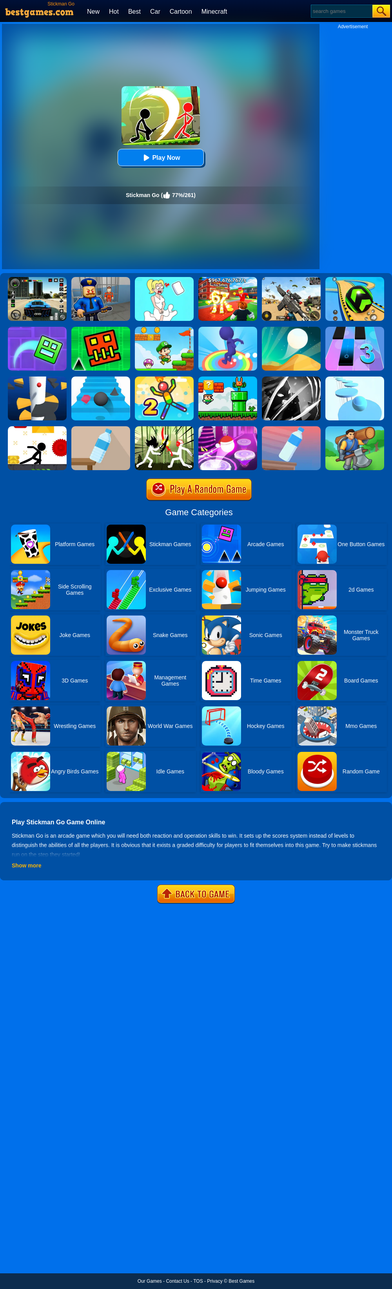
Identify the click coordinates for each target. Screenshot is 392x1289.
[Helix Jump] (37, 379)
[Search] (341, 11)
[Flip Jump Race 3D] (227, 329)
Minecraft (214, 11)
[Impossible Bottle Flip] (291, 429)
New (93, 11)
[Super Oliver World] (227, 379)
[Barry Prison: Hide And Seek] (100, 279)
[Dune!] (291, 329)
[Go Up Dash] (100, 329)
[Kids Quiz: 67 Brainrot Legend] (227, 279)
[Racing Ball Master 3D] (354, 279)
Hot (114, 11)
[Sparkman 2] (164, 379)
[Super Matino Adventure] (164, 329)
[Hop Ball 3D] (227, 429)
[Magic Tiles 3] (354, 329)
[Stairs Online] (100, 379)
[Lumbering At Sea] (354, 429)
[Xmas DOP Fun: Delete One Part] (164, 279)
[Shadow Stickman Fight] (164, 429)
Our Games (150, 1281)
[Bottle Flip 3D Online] (100, 429)
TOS (198, 1281)
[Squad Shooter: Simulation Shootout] (291, 279)
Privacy (214, 1281)
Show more (26, 865)
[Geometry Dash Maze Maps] (37, 329)
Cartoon (181, 11)
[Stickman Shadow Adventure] (291, 379)
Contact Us (177, 1281)
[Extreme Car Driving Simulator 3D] (37, 279)
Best (134, 11)
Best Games (241, 1281)
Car (155, 11)
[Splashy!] (354, 379)
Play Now (160, 158)
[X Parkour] (37, 429)
